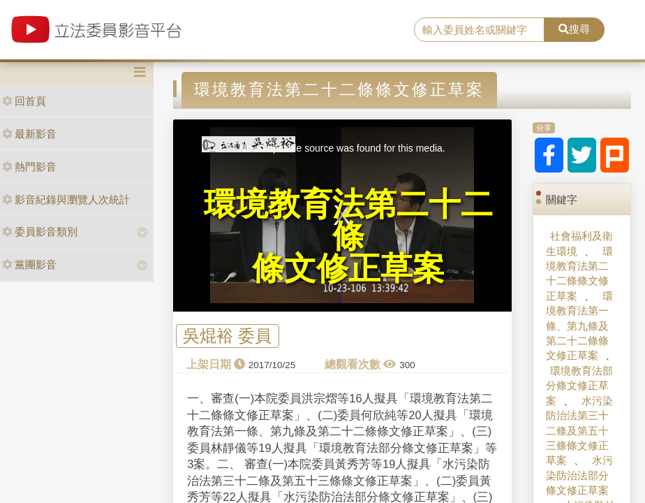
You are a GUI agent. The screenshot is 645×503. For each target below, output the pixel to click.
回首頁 (24, 101)
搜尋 (574, 29)
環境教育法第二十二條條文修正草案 (579, 273)
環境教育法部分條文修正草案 (579, 386)
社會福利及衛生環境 (579, 243)
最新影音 (29, 134)
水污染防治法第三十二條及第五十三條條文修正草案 (579, 431)
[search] (479, 30)
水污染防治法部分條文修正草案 (579, 475)
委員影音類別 (39, 232)
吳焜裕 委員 (227, 336)
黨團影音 (29, 264)
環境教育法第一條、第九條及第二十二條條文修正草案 (579, 326)
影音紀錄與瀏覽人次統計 (66, 199)
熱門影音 (29, 167)
